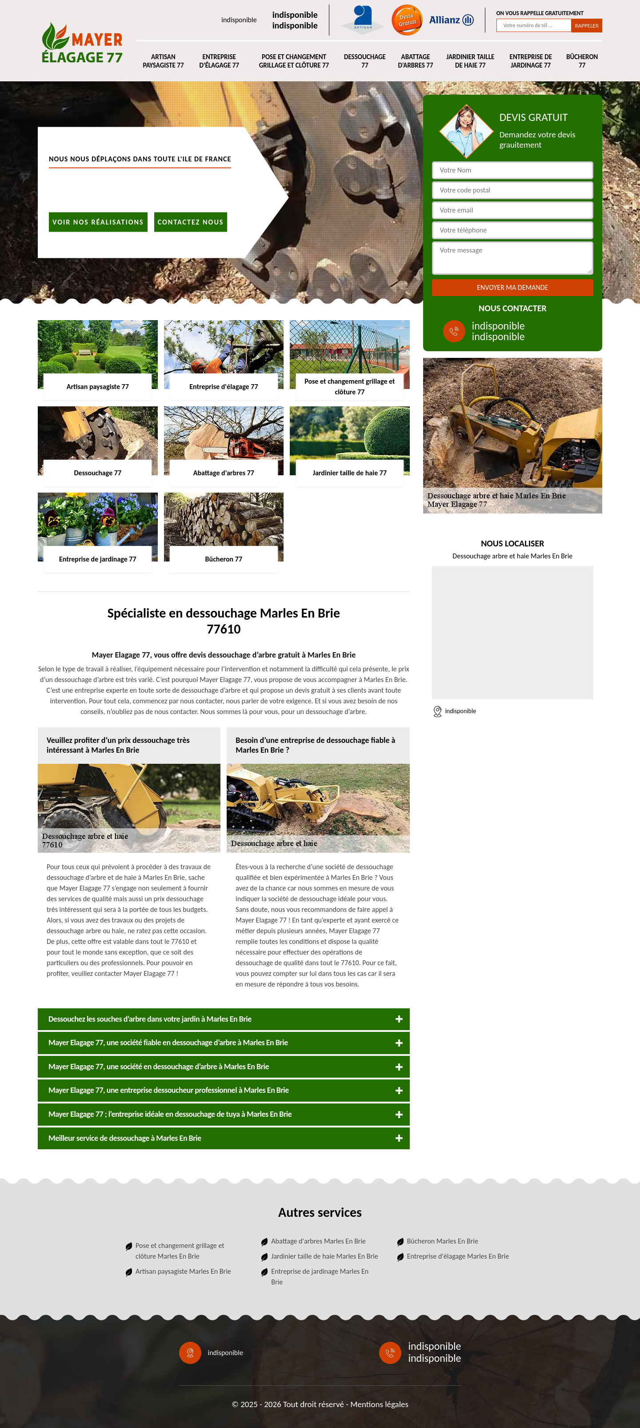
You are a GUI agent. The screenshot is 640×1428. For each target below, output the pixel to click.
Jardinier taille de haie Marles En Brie (324, 1256)
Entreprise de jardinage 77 (531, 61)
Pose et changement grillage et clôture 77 (294, 61)
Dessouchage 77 (365, 61)
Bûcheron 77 (582, 61)
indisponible (238, 20)
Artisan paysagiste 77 (163, 61)
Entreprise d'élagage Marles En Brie (458, 1256)
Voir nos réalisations (98, 221)
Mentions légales (379, 1404)
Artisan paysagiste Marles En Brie (183, 1271)
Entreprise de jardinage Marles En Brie (319, 1276)
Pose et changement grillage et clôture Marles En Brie (180, 1250)
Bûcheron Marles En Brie (442, 1241)
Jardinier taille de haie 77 (470, 61)
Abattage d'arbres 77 (415, 61)
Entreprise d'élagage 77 (219, 61)
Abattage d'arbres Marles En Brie (318, 1241)
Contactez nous (191, 221)
